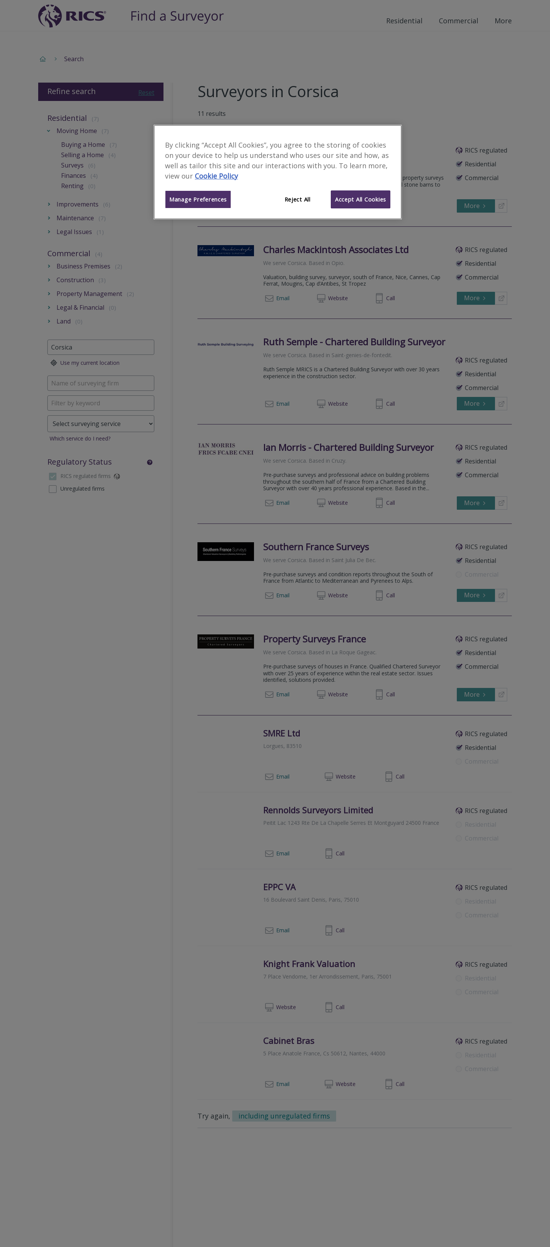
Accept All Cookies (360, 199)
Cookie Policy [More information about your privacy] (216, 175)
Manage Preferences (198, 199)
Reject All (298, 199)
